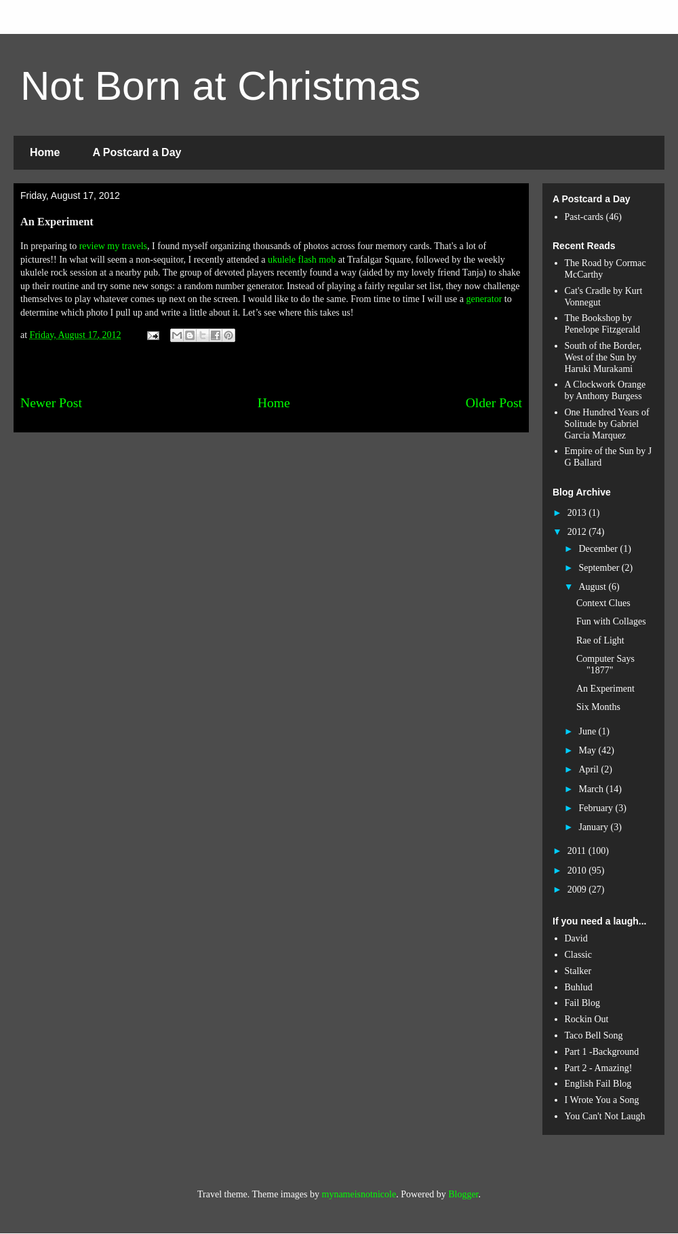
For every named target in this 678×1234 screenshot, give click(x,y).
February (596, 808)
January (594, 827)
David (576, 938)
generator (484, 299)
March (591, 789)
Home (45, 152)
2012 (578, 532)
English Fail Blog (598, 1084)
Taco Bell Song (594, 1035)
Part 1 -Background (602, 1052)
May (588, 750)
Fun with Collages (611, 621)
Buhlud (579, 987)
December (599, 549)
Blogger (463, 1194)
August (593, 587)
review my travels (113, 246)
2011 (578, 851)
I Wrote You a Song (602, 1100)
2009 (578, 889)
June (588, 731)
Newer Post (51, 403)
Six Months (598, 707)
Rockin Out (587, 1019)
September (599, 568)
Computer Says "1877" (605, 664)
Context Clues (603, 603)
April (589, 769)
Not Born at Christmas (220, 86)
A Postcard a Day (136, 152)
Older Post (494, 403)
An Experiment (605, 689)
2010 (578, 870)
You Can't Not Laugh (605, 1116)
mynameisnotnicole (359, 1194)
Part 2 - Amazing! (599, 1068)
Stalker (578, 971)
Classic (578, 955)
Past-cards (584, 217)
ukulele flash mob (302, 260)
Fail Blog (583, 1003)
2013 (578, 513)
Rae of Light (600, 640)
